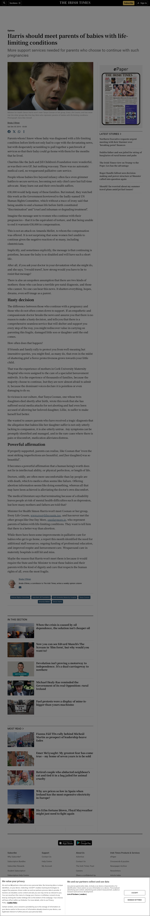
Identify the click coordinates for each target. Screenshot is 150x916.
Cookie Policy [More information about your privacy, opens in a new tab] (12, 903)
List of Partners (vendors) (77, 894)
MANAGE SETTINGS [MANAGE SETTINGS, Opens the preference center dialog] (135, 900)
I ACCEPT (134, 893)
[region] (75, 896)
